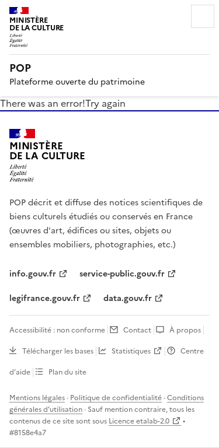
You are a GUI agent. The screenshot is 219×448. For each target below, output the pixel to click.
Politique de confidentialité (116, 398)
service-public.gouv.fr (122, 274)
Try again (105, 103)
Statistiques (131, 351)
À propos (185, 330)
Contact (137, 330)
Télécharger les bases (57, 351)
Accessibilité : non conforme (57, 330)
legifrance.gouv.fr (44, 298)
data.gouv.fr (127, 298)
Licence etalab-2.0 (139, 421)
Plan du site (67, 372)
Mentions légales (37, 398)
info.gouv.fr (32, 274)
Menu (202, 16)
